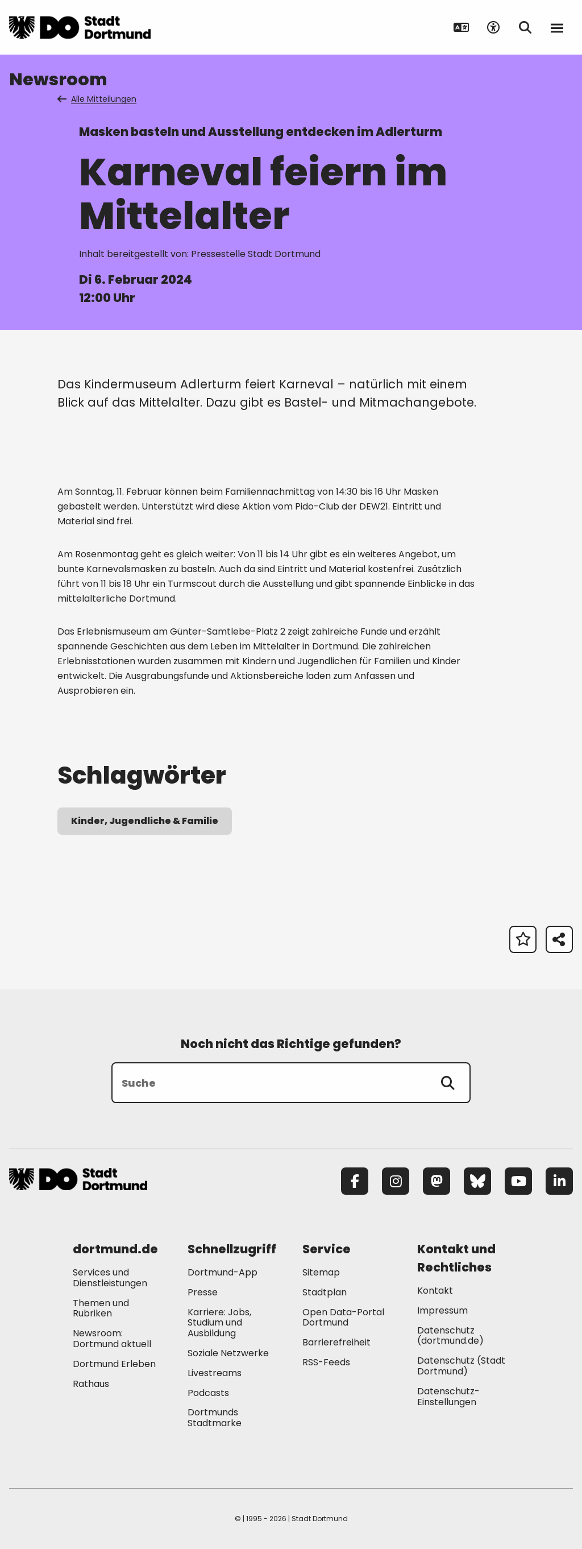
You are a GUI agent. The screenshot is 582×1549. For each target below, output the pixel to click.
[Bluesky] (477, 1181)
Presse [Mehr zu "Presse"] (203, 1292)
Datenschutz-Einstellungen (448, 1397)
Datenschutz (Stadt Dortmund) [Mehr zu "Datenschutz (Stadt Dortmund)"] (461, 1366)
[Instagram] (395, 1181)
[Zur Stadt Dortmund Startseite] (80, 27)
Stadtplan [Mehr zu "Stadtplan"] (324, 1292)
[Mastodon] (436, 1181)
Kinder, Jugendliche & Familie (144, 820)
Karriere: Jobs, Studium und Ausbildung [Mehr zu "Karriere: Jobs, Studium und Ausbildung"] (219, 1323)
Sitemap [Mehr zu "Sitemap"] (321, 1272)
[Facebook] (354, 1181)
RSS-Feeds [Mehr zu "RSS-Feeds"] (326, 1362)
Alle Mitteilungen (98, 99)
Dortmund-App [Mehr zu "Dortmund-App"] (222, 1272)
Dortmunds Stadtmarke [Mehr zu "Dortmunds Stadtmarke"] (215, 1418)
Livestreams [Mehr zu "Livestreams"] (215, 1373)
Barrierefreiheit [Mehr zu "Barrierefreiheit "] (336, 1342)
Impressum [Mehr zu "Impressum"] (442, 1310)
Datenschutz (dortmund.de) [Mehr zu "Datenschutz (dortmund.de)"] (450, 1336)
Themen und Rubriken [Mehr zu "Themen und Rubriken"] (101, 1308)
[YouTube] (518, 1181)
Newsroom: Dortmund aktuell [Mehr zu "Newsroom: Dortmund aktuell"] (112, 1339)
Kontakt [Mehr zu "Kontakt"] (435, 1290)
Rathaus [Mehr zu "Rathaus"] (91, 1383)
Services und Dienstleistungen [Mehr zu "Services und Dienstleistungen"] (110, 1278)
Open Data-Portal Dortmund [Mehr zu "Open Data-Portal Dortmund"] (343, 1318)
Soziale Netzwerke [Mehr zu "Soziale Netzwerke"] (228, 1353)
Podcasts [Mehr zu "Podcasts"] (208, 1392)
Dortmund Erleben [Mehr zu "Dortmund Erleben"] (114, 1363)
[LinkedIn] (559, 1181)
